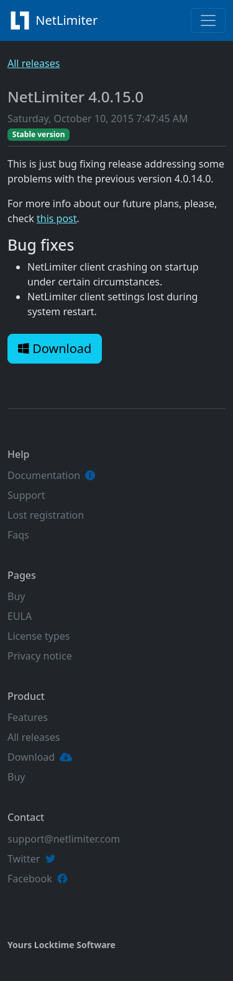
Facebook (29, 878)
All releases (33, 63)
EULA (19, 616)
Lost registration (45, 515)
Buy (16, 596)
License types (38, 636)
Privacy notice (39, 656)
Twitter (23, 859)
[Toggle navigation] (208, 20)
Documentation (43, 475)
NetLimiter (55, 20)
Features (27, 717)
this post (57, 218)
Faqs (18, 535)
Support (26, 495)
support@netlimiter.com (63, 839)
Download (54, 348)
